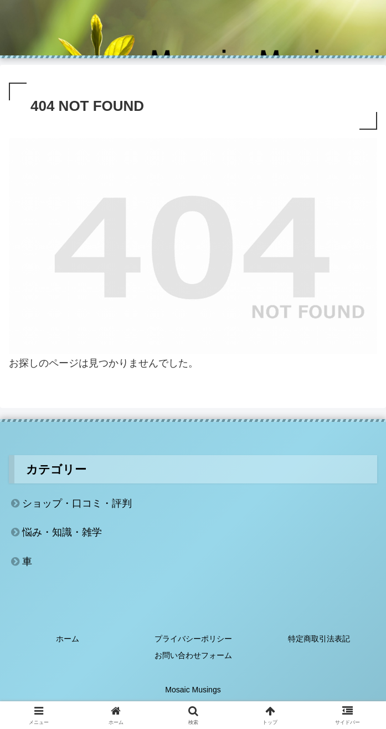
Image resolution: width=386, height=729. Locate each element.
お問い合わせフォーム (193, 655)
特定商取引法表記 (319, 638)
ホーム (67, 638)
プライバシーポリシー (193, 638)
